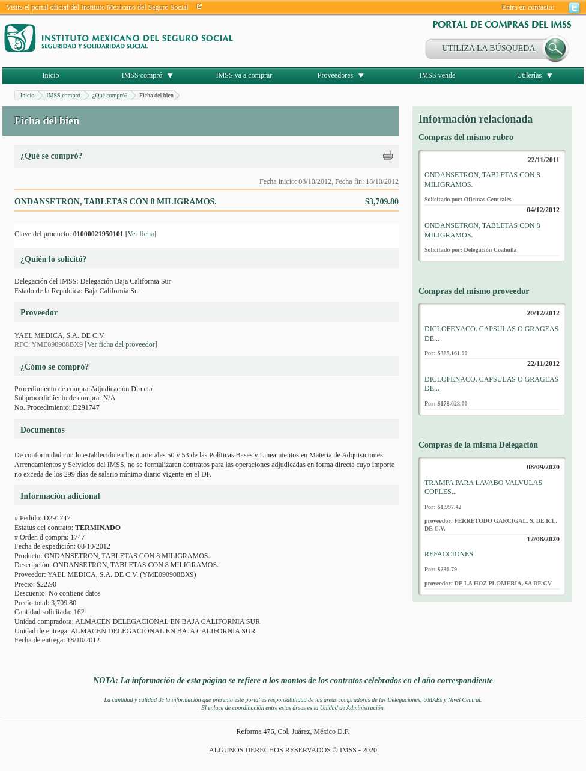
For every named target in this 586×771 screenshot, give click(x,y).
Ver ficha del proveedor (121, 344)
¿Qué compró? (110, 95)
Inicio (51, 75)
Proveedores (335, 75)
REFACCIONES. (449, 554)
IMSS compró (142, 75)
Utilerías (529, 75)
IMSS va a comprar (244, 75)
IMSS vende (438, 75)
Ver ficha (141, 234)
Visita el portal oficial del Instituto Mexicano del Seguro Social (97, 7)
